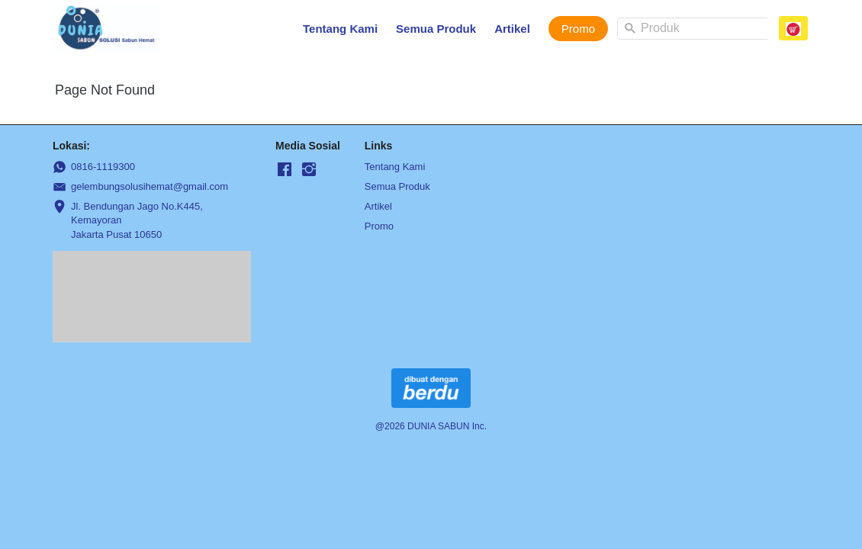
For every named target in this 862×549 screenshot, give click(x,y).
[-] (284, 170)
